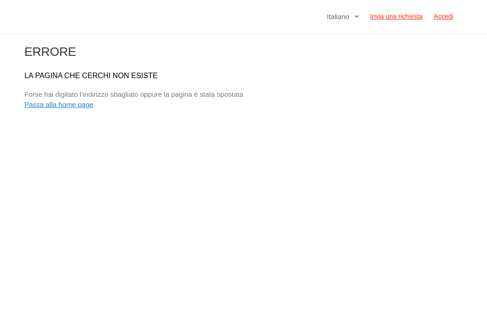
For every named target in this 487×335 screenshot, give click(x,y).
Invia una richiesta (396, 16)
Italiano (339, 16)
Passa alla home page (58, 104)
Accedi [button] (444, 16)
